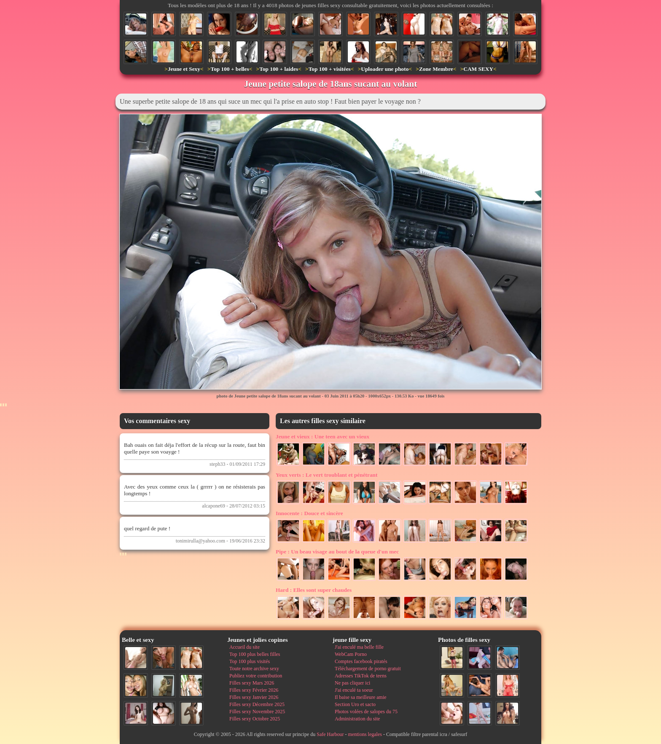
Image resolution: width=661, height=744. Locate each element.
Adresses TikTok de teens (361, 676)
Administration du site (357, 719)
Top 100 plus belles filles (254, 654)
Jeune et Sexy (184, 69)
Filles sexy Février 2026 (253, 690)
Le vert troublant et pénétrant (326, 475)
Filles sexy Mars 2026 (251, 683)
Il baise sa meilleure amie (361, 697)
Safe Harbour (330, 734)
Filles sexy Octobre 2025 (254, 719)
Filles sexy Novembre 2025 (257, 711)
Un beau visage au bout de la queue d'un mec (337, 551)
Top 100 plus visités (249, 661)
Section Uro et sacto (355, 704)
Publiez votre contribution (255, 676)
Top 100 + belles (229, 69)
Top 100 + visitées (330, 69)
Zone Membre (436, 69)
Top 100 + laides (278, 69)
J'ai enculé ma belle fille (359, 647)
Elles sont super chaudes (314, 590)
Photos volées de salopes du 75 (366, 711)
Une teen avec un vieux (322, 436)
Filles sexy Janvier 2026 (253, 697)
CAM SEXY (478, 69)
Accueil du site (244, 647)
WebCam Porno (351, 654)
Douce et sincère (309, 513)
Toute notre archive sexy (254, 668)
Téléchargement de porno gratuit (368, 668)
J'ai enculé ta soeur (354, 690)
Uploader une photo (384, 69)
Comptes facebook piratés (361, 661)
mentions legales (365, 734)
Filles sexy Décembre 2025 (257, 704)
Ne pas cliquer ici (352, 683)
